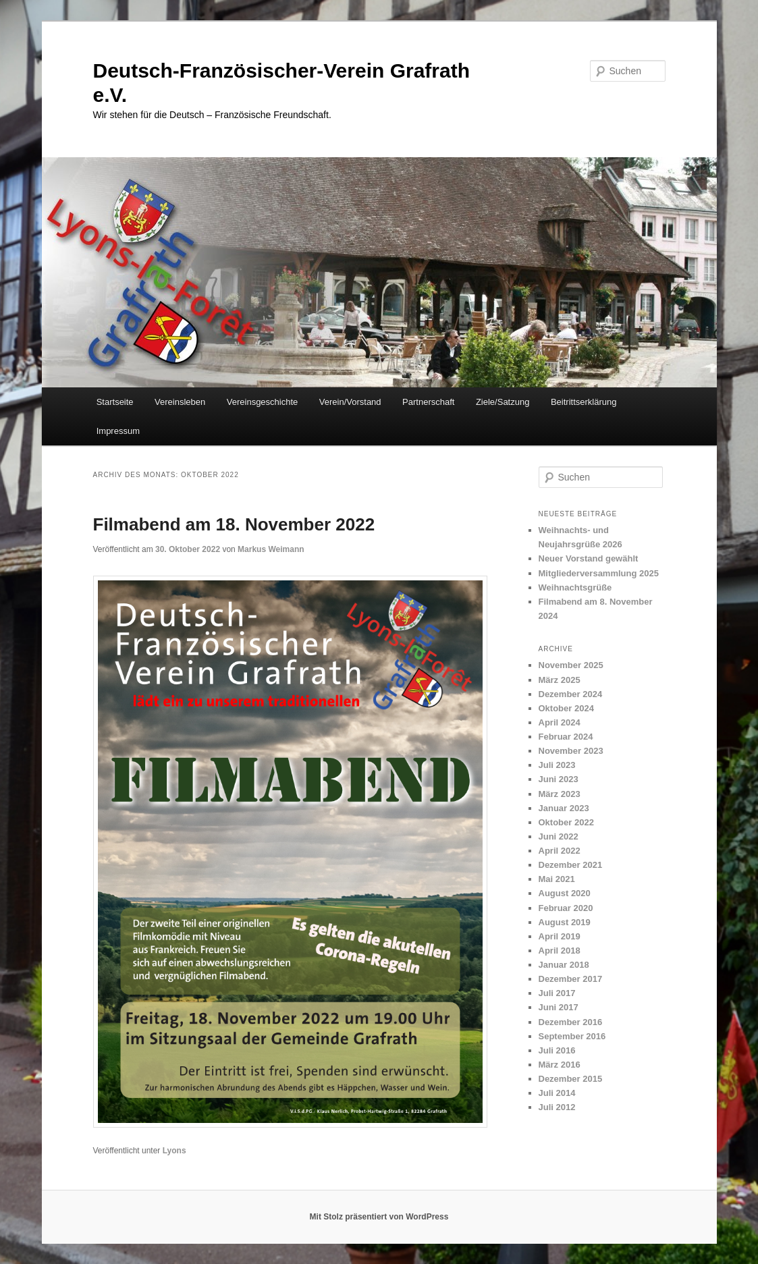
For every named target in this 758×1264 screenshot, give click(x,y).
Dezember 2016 (571, 1022)
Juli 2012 (557, 1107)
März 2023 (559, 794)
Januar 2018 (564, 965)
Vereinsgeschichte (262, 402)
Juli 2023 (557, 765)
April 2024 (559, 722)
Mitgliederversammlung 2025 (599, 573)
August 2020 (565, 893)
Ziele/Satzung (503, 402)
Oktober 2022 (566, 822)
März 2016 (559, 1065)
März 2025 (559, 680)
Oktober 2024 (566, 708)
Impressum (118, 431)
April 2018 (559, 950)
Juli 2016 (557, 1050)
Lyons (174, 1150)
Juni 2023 (558, 779)
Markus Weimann (271, 549)
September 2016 (572, 1036)
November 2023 (571, 751)
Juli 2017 (557, 993)
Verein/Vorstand (350, 402)
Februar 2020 (566, 908)
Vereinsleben (180, 402)
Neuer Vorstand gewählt (589, 558)
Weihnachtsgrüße (575, 587)
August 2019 (565, 922)
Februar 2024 (566, 737)
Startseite (115, 402)
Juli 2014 (557, 1093)
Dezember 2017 (571, 979)
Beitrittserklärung (584, 402)
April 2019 (559, 936)
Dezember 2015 (571, 1079)
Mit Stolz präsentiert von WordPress (379, 1216)
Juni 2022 (558, 836)
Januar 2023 (564, 808)
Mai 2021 (557, 879)
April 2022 (559, 851)
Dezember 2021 (571, 865)
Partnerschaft (428, 402)
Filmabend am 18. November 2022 (234, 524)
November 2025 (571, 665)
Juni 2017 (558, 1007)
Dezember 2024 (571, 694)
